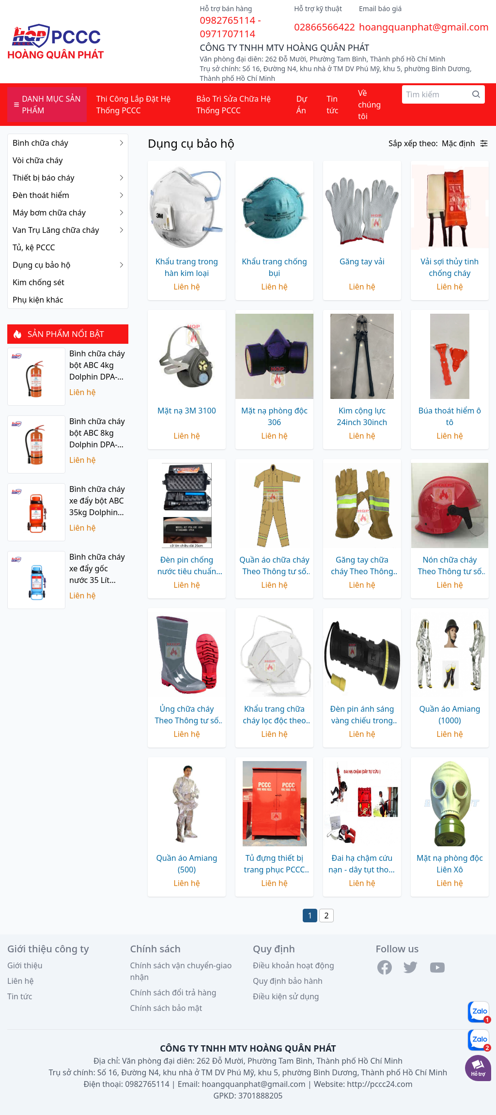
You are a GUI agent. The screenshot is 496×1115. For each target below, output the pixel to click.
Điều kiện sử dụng (286, 996)
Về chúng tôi (369, 105)
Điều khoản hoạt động (293, 965)
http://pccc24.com (379, 1084)
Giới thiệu (25, 965)
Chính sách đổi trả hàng (173, 992)
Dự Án (301, 104)
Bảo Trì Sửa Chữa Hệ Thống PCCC (233, 104)
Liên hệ (20, 981)
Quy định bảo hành (288, 981)
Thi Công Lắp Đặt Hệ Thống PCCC (133, 104)
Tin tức (332, 104)
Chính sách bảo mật (166, 1008)
